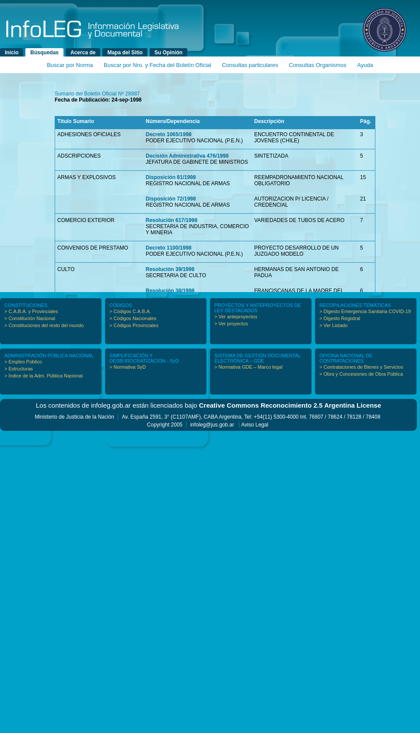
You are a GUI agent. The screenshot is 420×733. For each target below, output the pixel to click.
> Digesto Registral (339, 318)
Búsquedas (44, 52)
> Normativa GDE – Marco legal (248, 367)
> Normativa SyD (127, 367)
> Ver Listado (333, 325)
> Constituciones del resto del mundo (44, 325)
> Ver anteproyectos (235, 316)
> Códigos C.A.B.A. (130, 311)
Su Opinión (168, 52)
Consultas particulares (250, 65)
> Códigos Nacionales (132, 318)
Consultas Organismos (317, 65)
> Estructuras (18, 368)
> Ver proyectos (231, 323)
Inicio (11, 52)
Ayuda (365, 65)
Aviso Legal (254, 425)
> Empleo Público (23, 361)
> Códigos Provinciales (133, 325)
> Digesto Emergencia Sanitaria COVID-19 (365, 311)
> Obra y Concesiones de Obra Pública (361, 374)
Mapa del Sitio (125, 52)
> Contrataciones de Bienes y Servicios (361, 367)
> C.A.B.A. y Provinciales (31, 311)
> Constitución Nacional (29, 318)
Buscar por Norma (70, 65)
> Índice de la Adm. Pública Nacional (43, 375)
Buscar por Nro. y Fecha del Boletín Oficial (157, 65)
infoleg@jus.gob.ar (212, 425)
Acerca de (82, 52)
